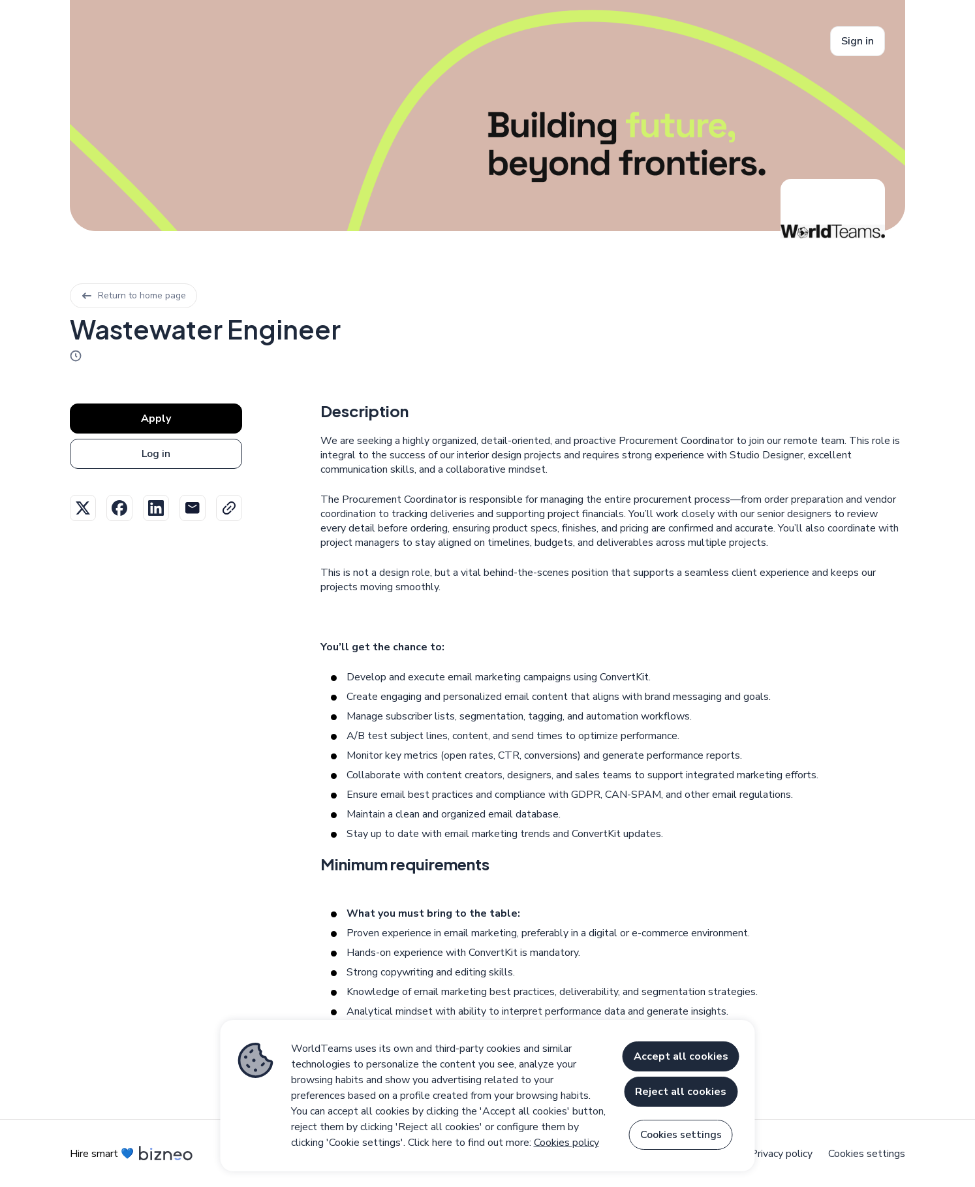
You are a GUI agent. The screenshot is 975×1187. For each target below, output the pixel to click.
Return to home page (133, 295)
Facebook (119, 508)
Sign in (857, 41)
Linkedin (156, 508)
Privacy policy (781, 1154)
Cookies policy (566, 1142)
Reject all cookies (680, 1091)
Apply (156, 418)
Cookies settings (866, 1154)
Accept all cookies (681, 1056)
